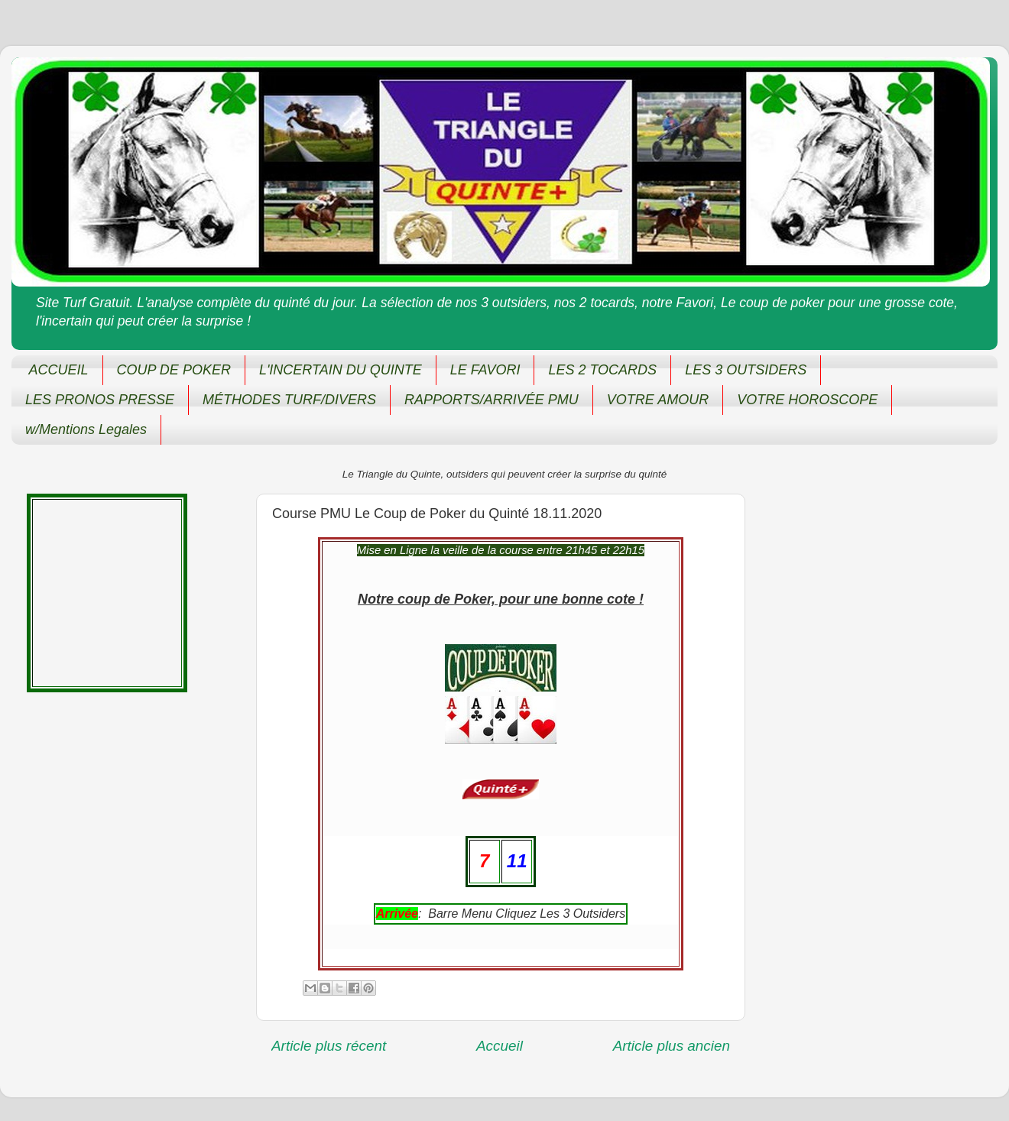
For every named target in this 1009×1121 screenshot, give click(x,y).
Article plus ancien (671, 1046)
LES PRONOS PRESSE (99, 399)
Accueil (499, 1046)
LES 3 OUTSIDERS (745, 369)
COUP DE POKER (174, 369)
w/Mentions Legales (86, 429)
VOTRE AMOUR (658, 399)
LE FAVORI (485, 369)
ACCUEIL (59, 369)
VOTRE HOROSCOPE (807, 399)
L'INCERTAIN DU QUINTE (340, 369)
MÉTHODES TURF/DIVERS (289, 399)
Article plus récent (328, 1046)
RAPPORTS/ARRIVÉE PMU (491, 399)
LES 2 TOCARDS (602, 369)
